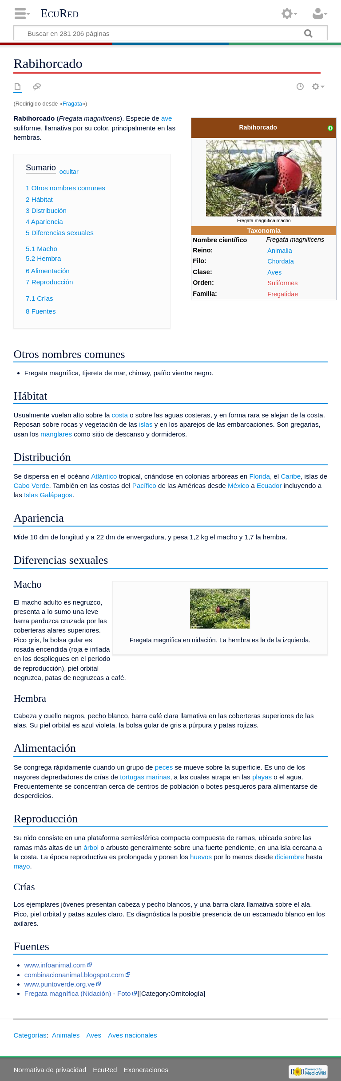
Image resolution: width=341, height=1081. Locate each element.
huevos (201, 857)
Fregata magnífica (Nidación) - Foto (77, 993)
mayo (21, 866)
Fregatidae (282, 294)
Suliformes (282, 283)
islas (145, 424)
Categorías (29, 1035)
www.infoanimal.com (55, 965)
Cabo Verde (31, 485)
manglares (56, 434)
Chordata (280, 261)
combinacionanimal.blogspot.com (74, 975)
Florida (259, 476)
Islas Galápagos (48, 495)
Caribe (291, 476)
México (238, 485)
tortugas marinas (145, 777)
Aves (274, 272)
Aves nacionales (132, 1035)
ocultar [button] (69, 171)
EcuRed (59, 13)
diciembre (289, 857)
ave (166, 118)
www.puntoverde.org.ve (59, 984)
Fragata (72, 103)
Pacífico (144, 485)
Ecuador (269, 485)
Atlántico (104, 476)
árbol (91, 847)
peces (164, 767)
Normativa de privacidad (49, 1069)
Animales (65, 1035)
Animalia (279, 250)
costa (120, 415)
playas (262, 777)
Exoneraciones (146, 1069)
